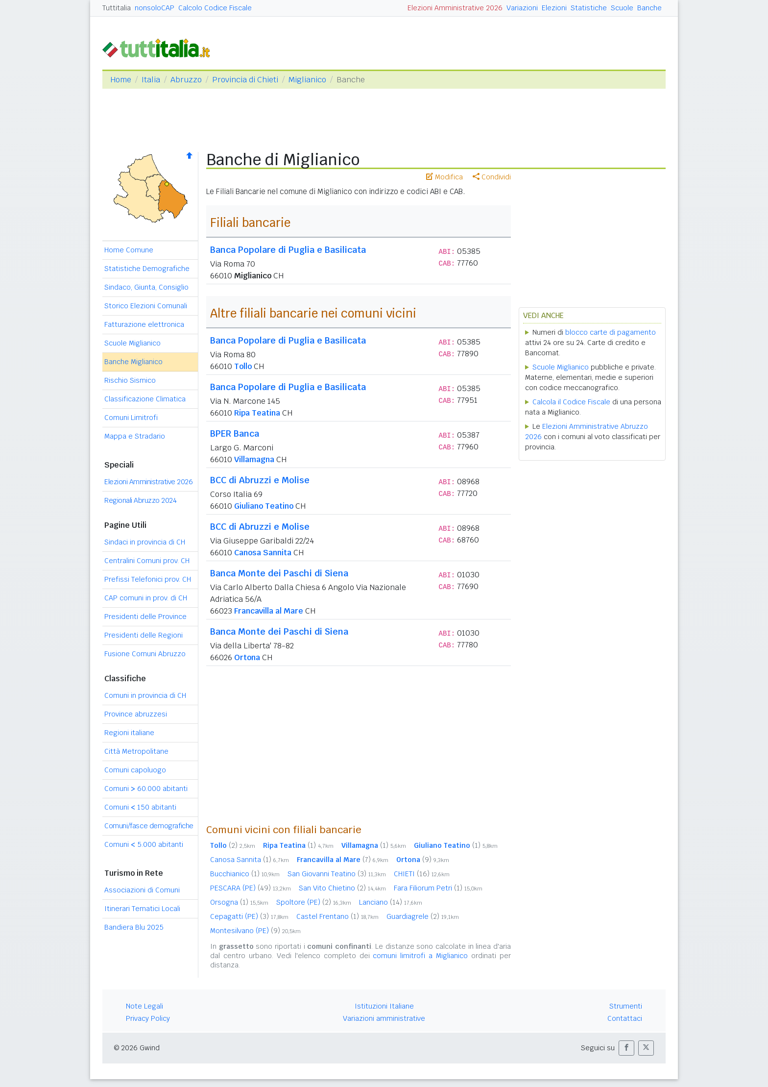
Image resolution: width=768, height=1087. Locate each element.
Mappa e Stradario (134, 436)
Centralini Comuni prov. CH (147, 560)
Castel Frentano (337, 916)
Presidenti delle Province (145, 616)
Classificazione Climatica (145, 399)
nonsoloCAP (154, 7)
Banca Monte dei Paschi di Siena (279, 573)
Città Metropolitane (136, 751)
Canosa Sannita (262, 552)
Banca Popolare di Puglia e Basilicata (288, 249)
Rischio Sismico (130, 380)
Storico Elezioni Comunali (145, 305)
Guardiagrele (422, 916)
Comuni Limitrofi (131, 417)
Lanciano (390, 902)
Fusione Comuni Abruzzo (145, 653)
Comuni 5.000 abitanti (143, 844)
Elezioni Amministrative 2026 (455, 7)
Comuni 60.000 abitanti (146, 788)
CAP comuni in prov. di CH (145, 597)
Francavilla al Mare (268, 611)
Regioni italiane (129, 732)
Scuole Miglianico (132, 343)
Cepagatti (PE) (249, 916)
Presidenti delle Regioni (143, 635)
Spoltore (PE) (313, 902)
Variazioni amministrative (384, 1018)
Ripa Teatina (257, 413)
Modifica (444, 177)
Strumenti (625, 1006)
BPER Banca (234, 433)
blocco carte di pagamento (610, 332)
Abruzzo (186, 79)
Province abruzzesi (135, 714)
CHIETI (422, 873)
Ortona (247, 657)
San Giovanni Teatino (337, 873)
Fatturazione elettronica (144, 324)
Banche (649, 7)
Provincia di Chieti (245, 79)
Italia (151, 79)
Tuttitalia (116, 7)
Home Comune (128, 250)
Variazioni (522, 7)
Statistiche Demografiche (147, 268)
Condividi (492, 177)
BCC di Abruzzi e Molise (260, 480)
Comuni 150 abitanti (140, 807)
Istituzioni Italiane (384, 1006)
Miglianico (307, 79)
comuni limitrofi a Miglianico (420, 955)
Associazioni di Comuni (142, 890)
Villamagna (254, 459)
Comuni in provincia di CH (145, 695)
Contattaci (624, 1018)
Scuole (622, 7)
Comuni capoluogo (135, 770)
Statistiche (589, 7)
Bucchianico (245, 873)
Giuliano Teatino (263, 506)
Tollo (243, 366)
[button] (626, 1048)
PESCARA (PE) (250, 888)
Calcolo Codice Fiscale (215, 7)
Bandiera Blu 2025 (134, 927)
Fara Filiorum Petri (438, 888)
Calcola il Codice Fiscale (571, 401)
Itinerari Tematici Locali (142, 908)
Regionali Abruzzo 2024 (140, 500)
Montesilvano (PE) (255, 930)
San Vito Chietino (342, 888)
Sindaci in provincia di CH (144, 542)
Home (120, 79)
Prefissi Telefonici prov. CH (147, 579)
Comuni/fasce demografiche (148, 825)
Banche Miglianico (133, 361)
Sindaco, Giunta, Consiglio (146, 287)
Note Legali (144, 1006)
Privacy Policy (148, 1018)
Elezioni (554, 7)
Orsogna (239, 902)
